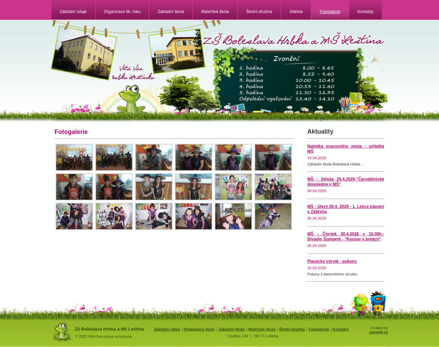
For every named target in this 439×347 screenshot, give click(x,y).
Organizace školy (199, 329)
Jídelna (296, 11)
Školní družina (259, 11)
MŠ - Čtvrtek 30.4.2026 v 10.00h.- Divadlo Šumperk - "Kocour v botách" (345, 236)
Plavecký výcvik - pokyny (332, 261)
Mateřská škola (215, 11)
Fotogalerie (330, 11)
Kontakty (365, 11)
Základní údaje (73, 11)
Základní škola (170, 11)
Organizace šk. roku (122, 11)
